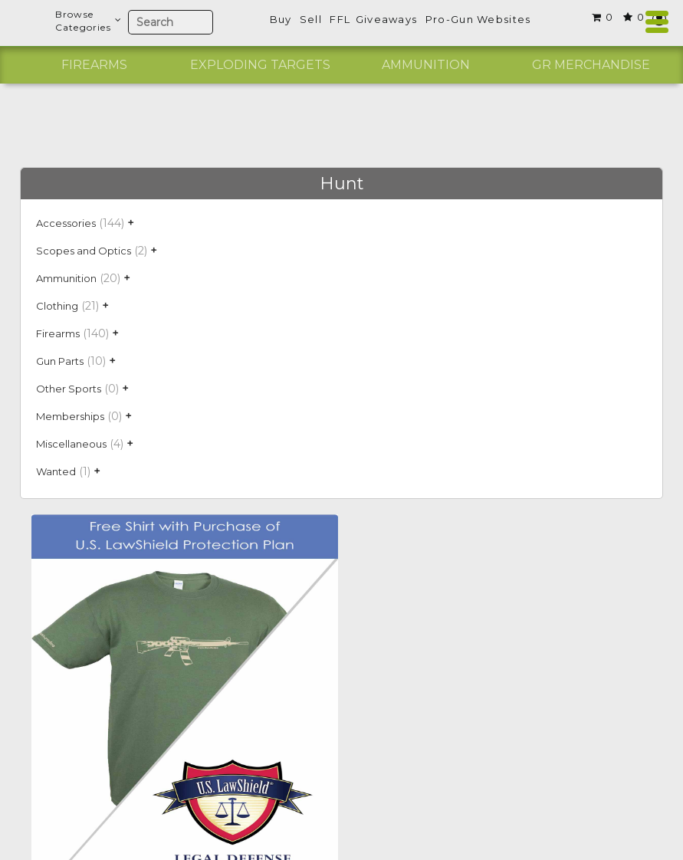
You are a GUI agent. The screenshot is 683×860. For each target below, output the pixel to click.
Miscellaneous (71, 444)
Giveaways (387, 19)
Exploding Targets (260, 64)
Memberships (70, 416)
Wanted (56, 471)
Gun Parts (60, 361)
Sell (311, 19)
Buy (281, 19)
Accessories (66, 223)
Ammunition (426, 64)
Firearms (94, 64)
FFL (340, 19)
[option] (94, 65)
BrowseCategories (87, 20)
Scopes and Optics (83, 251)
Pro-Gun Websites (478, 19)
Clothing (57, 306)
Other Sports (68, 388)
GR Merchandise (591, 64)
